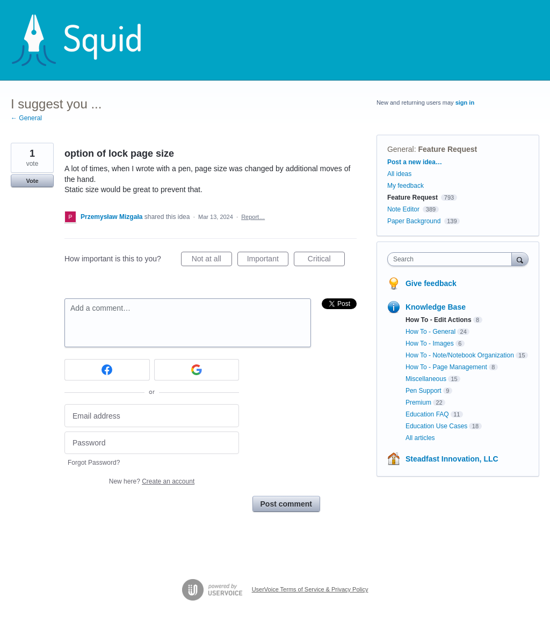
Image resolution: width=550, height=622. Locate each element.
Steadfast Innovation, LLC (452, 459)
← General (26, 118)
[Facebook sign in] (107, 369)
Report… (253, 217)
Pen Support (424, 390)
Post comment (286, 504)
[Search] (520, 259)
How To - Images (430, 343)
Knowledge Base (436, 307)
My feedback (405, 185)
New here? (151, 481)
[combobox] (452, 259)
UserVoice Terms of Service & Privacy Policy (310, 589)
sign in (464, 102)
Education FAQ (427, 414)
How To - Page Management (446, 367)
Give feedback (431, 283)
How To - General (430, 331)
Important (267, 260)
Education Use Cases (436, 426)
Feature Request (447, 149)
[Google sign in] (197, 369)
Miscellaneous (426, 379)
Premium (418, 402)
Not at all (212, 260)
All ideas (399, 174)
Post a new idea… (414, 162)
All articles (420, 438)
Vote (32, 181)
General (400, 149)
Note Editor (403, 209)
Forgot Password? (94, 462)
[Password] (151, 443)
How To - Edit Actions (439, 320)
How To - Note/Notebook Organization (460, 355)
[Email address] (151, 415)
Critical (326, 260)
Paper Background (413, 221)
